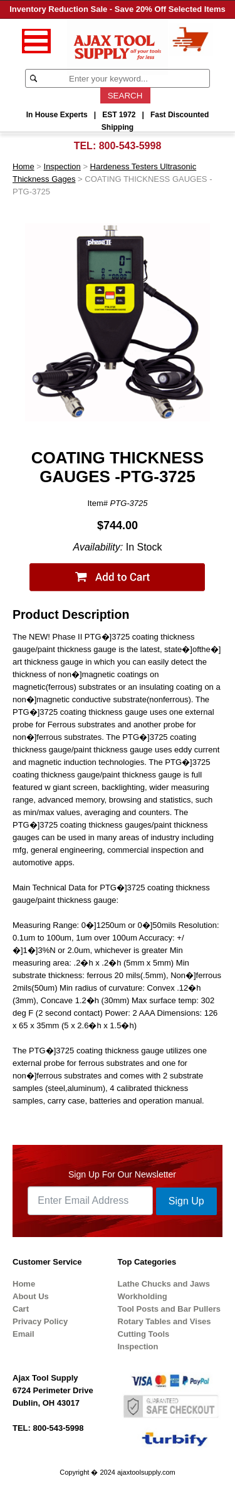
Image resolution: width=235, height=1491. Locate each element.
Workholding (142, 1296)
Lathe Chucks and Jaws (164, 1283)
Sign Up (186, 1201)
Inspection (62, 166)
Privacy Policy (40, 1321)
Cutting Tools (144, 1334)
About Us (31, 1296)
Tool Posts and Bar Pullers (169, 1309)
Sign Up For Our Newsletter (122, 1174)
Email (23, 1334)
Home (23, 166)
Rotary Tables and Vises (164, 1321)
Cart (21, 1309)
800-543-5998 (130, 145)
